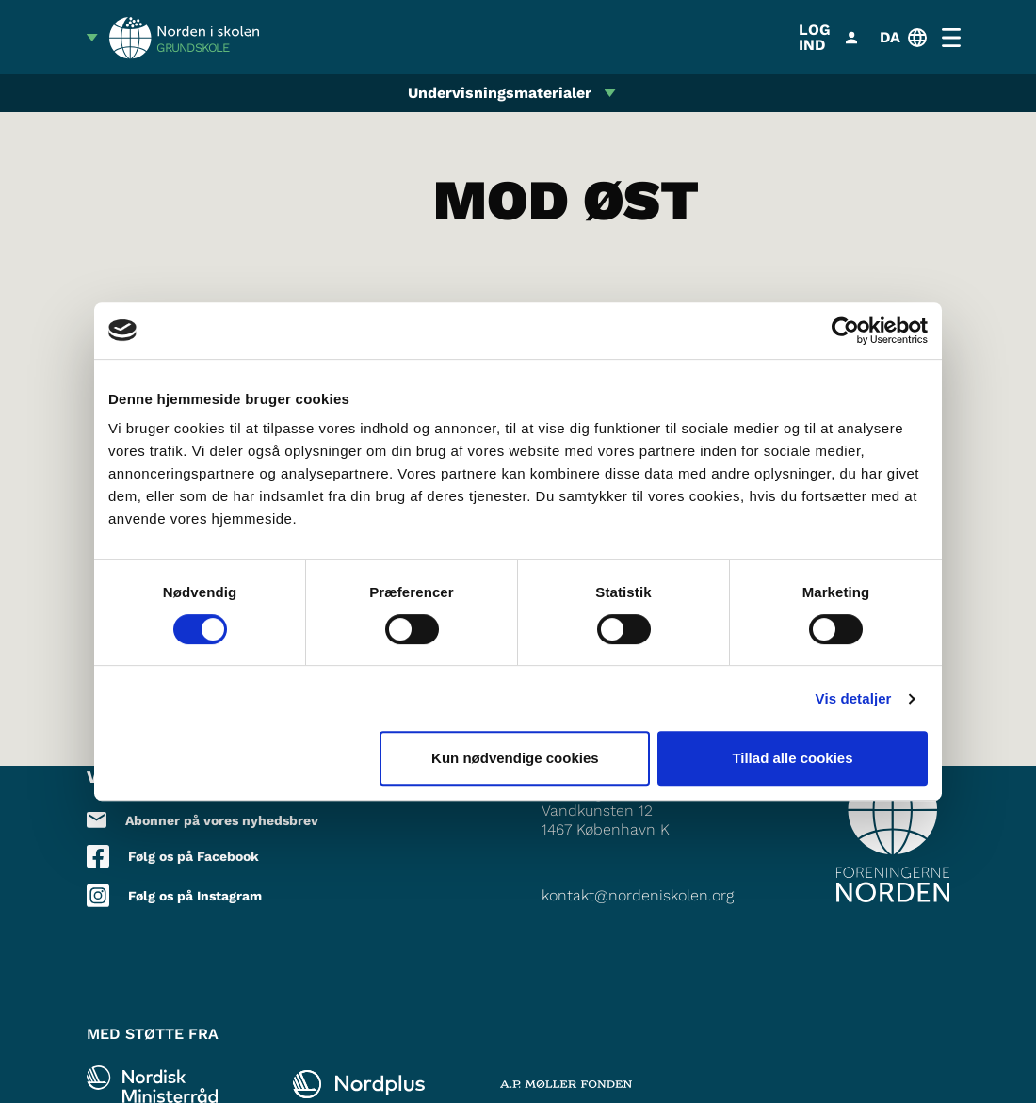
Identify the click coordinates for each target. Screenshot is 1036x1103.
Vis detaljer (854, 698)
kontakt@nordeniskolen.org (638, 895)
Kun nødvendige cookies (515, 758)
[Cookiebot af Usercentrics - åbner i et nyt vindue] (845, 330)
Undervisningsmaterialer (499, 93)
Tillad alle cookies (792, 758)
